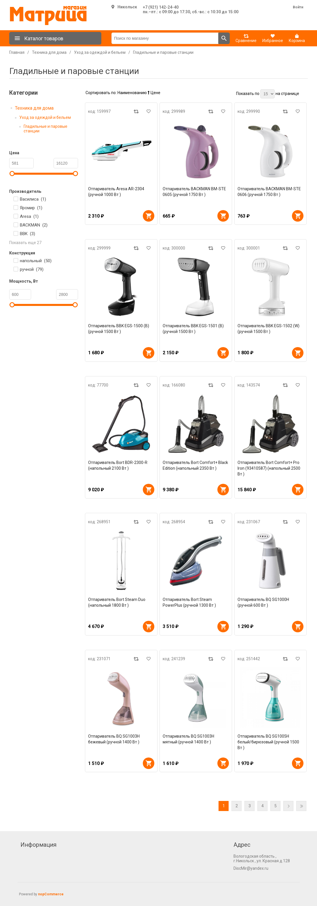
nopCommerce (51, 894)
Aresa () (29, 216)
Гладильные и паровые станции (45, 128)
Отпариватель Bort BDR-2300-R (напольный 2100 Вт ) (117, 465)
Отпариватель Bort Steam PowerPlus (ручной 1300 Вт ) (189, 602)
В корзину (148, 215)
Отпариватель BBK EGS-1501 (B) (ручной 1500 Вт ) (193, 328)
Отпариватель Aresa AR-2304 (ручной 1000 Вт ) (116, 191)
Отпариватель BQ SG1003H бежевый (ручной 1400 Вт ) (114, 739)
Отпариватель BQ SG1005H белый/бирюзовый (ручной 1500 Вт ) (268, 742)
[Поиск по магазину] (165, 38)
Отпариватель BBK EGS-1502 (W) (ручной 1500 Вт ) (268, 328)
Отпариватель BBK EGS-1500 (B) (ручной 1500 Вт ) (118, 328)
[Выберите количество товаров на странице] (267, 93)
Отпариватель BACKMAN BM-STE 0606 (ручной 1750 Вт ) (269, 191)
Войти (298, 7)
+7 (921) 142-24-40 (161, 7)
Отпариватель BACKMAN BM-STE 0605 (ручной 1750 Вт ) (194, 191)
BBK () (27, 233)
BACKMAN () (34, 225)
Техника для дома (34, 108)
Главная (16, 52)
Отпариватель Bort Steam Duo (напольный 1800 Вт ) (116, 602)
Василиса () (33, 199)
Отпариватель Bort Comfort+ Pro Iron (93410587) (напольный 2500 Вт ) (269, 468)
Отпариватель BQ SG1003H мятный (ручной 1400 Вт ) (188, 739)
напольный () (36, 260)
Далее (288, 806)
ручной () (31, 269)
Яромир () (31, 207)
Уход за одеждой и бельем (45, 117)
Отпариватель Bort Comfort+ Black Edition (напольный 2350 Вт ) (195, 465)
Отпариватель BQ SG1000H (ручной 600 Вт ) (263, 602)
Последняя (301, 806)
